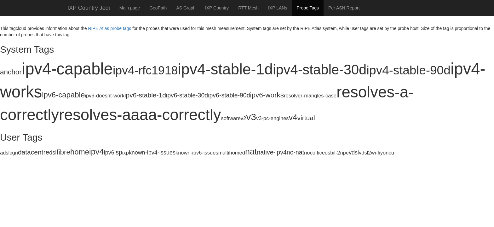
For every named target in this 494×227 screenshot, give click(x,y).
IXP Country (217, 7)
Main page (129, 7)
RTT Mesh (248, 7)
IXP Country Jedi (88, 8)
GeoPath (158, 7)
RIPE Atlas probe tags (109, 28)
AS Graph (185, 7)
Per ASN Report (344, 7)
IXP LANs (277, 7)
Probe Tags (307, 7)
